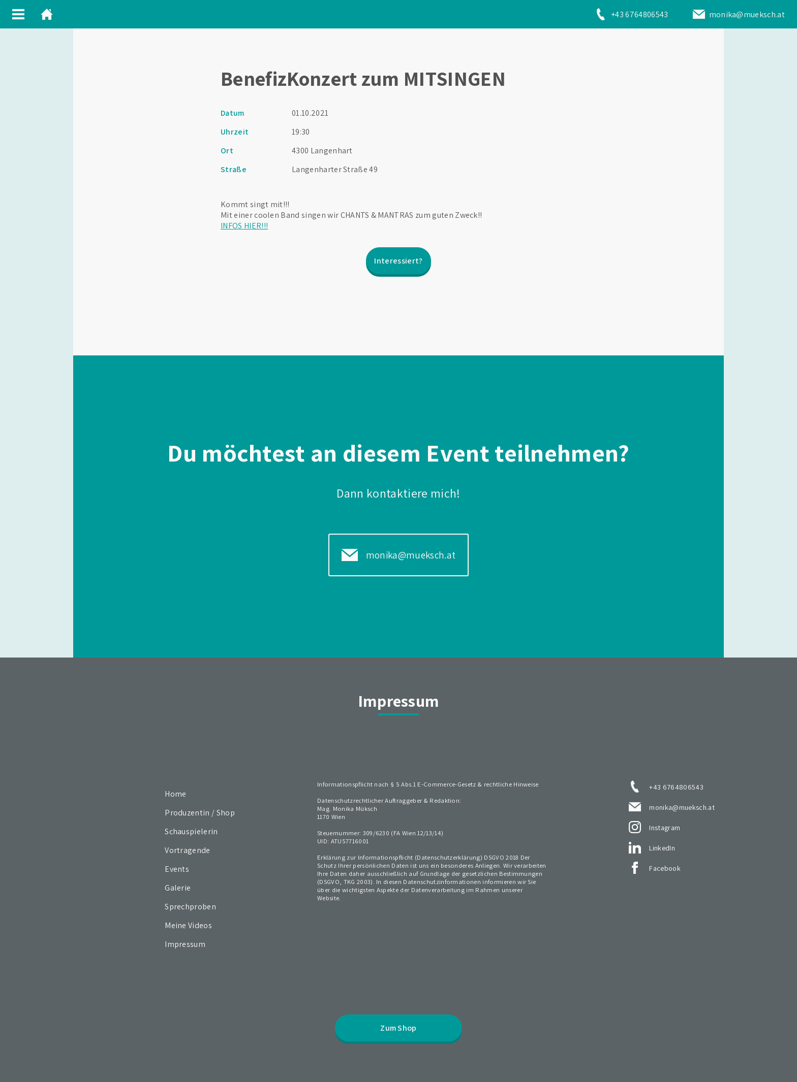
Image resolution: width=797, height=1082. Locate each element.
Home (175, 794)
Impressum (185, 944)
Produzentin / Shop (200, 812)
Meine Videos (188, 925)
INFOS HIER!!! (244, 225)
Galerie (178, 887)
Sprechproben (190, 906)
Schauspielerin (191, 831)
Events (177, 869)
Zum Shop (398, 1028)
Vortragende (187, 850)
